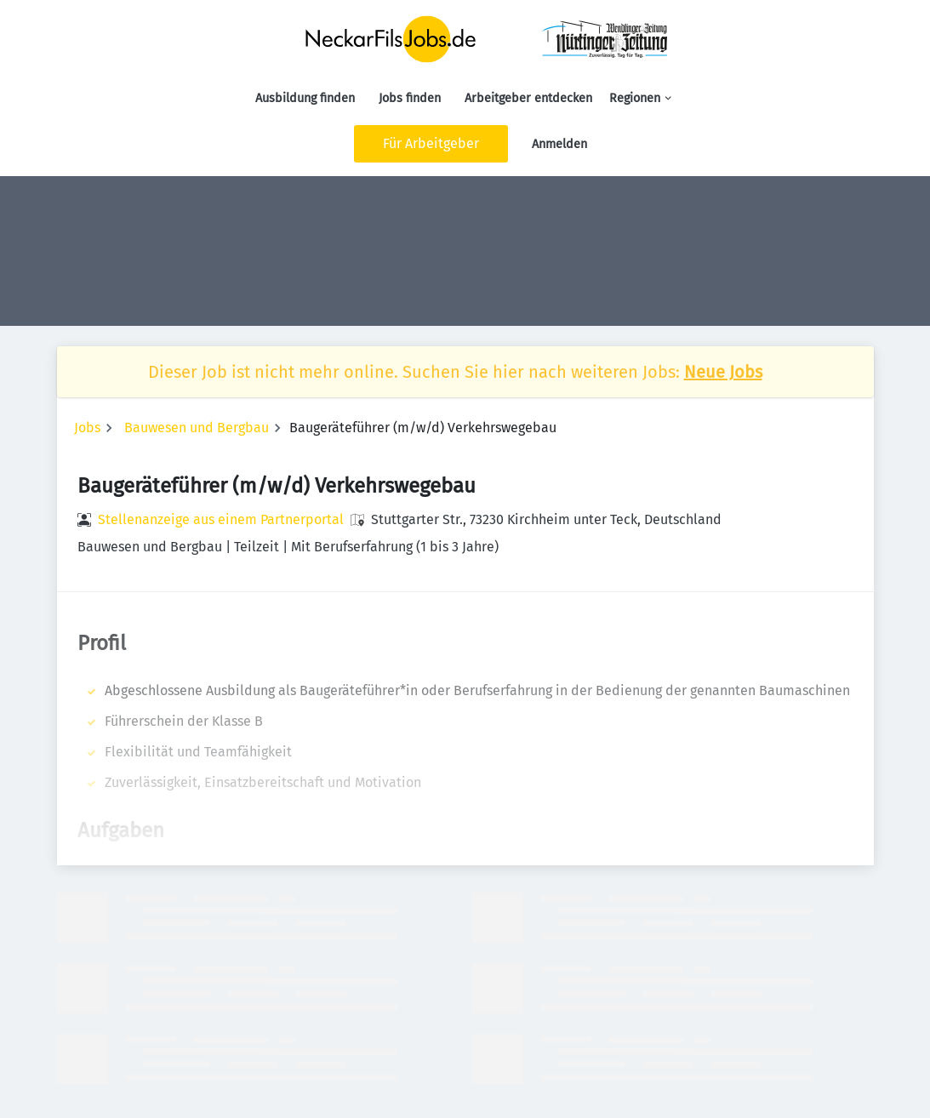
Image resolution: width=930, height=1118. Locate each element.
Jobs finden (410, 98)
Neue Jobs (723, 372)
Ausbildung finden (305, 98)
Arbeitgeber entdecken (528, 98)
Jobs (87, 427)
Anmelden (559, 144)
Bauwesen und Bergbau (196, 427)
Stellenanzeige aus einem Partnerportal (221, 519)
